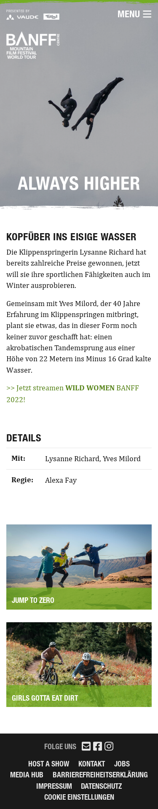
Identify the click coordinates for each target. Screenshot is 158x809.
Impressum (54, 786)
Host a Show (48, 763)
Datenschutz (101, 786)
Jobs (122, 763)
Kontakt (91, 763)
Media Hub (26, 774)
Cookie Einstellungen (79, 797)
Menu (135, 14)
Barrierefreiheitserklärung (100, 774)
